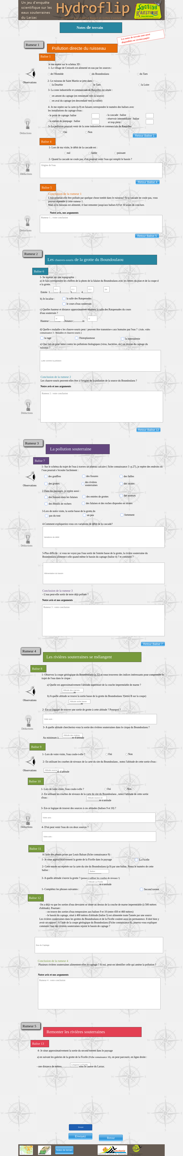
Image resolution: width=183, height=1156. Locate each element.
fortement (129, 514)
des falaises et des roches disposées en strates (109, 503)
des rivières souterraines (91, 484)
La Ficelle (144, 859)
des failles (129, 476)
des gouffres (54, 476)
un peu (90, 515)
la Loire (145, 84)
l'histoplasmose (87, 338)
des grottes (53, 483)
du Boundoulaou (100, 73)
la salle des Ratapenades (78, 298)
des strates (129, 483)
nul (68, 152)
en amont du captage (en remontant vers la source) (78, 95)
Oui (65, 132)
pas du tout (54, 515)
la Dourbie (57, 84)
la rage (47, 338)
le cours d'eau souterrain (79, 303)
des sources (130, 495)
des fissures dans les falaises (63, 497)
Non (90, 132)
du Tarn (144, 73)
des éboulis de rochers (60, 503)
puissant (121, 152)
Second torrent (151, 889)
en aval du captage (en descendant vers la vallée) (77, 100)
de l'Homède (57, 73)
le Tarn (97, 84)
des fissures (92, 476)
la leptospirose (132, 338)
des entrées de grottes (97, 496)
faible (94, 152)
